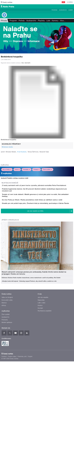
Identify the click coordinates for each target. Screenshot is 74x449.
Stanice (4, 366)
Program (54, 10)
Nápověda (41, 363)
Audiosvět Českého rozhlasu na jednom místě (14, 220)
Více (62, 21)
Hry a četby (7, 211)
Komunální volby (7, 363)
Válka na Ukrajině (7, 361)
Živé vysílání (47, 211)
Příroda (4, 21)
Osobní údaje (12, 420)
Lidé (48, 21)
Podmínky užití (22, 420)
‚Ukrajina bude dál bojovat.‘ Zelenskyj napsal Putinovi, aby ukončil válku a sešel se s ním (29, 344)
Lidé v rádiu (41, 366)
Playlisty (41, 21)
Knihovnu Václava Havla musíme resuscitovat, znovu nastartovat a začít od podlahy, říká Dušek (31, 341)
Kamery (70, 10)
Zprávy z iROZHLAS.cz (10, 283)
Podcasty (5, 383)
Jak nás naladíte (43, 361)
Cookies (4, 420)
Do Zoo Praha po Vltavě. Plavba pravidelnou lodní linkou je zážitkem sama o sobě (39, 253)
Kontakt (40, 371)
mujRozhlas (5, 207)
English (30, 420)
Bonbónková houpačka (8, 181)
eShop (4, 369)
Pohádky (26, 211)
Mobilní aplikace (7, 386)
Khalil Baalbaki (22, 194)
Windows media (7, 189)
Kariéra (40, 369)
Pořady (22, 21)
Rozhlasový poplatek (44, 374)
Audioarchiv (63, 10)
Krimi (17, 211)
